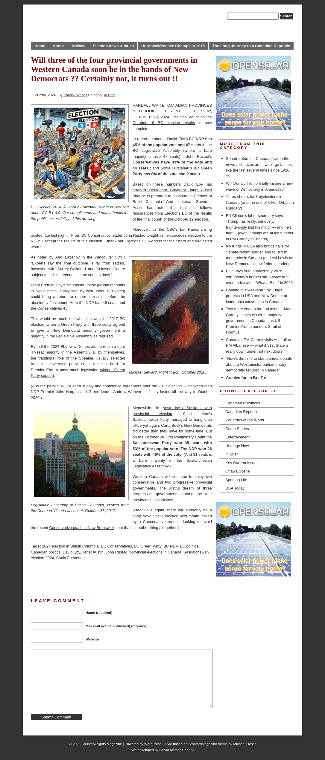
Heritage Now (237, 446)
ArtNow (78, 46)
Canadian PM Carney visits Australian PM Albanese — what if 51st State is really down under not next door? (258, 345)
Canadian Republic (241, 411)
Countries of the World (244, 420)
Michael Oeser (244, 744)
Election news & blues (113, 46)
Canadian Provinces (242, 403)
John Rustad (116, 552)
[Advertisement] (101, 576)
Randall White (74, 95)
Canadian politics (45, 552)
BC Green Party (147, 546)
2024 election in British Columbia (70, 546)
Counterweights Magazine (101, 744)
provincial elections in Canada (155, 552)
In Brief (109, 95)
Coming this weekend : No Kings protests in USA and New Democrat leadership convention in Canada (256, 296)
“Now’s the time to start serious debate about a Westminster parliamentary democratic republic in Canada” (259, 364)
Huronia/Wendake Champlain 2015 (173, 46)
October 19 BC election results (164, 122)
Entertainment (237, 437)
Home (39, 46)
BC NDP (170, 546)
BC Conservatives (116, 546)
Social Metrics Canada (177, 750)
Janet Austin (93, 552)
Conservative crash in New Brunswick (81, 527)
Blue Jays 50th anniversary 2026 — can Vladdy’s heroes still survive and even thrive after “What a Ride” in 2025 (259, 277)
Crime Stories (237, 428)
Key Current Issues (242, 463)
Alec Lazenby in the (88, 257)
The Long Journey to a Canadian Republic (251, 46)
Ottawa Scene (237, 471)
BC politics (189, 546)
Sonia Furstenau (70, 558)
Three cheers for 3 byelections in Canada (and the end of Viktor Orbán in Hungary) (260, 202)
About (58, 46)
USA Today (234, 488)
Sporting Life (236, 480)
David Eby (71, 552)
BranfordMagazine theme (208, 744)
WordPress (153, 744)
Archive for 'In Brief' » (246, 377)
